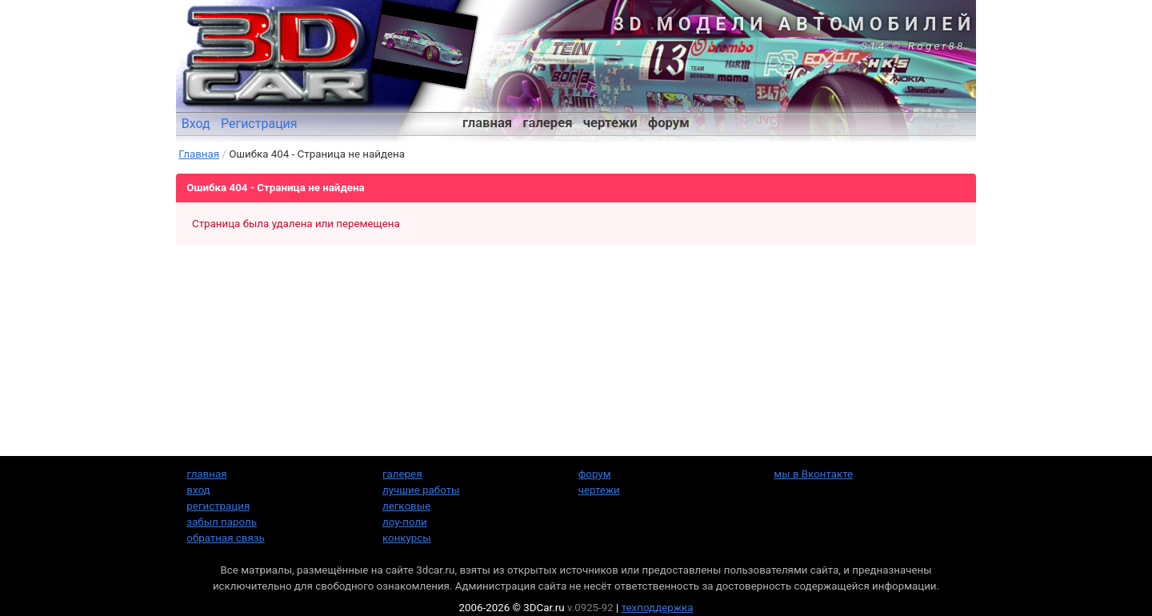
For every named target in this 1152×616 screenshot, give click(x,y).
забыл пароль (221, 522)
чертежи (610, 122)
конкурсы (406, 538)
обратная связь (225, 538)
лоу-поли (404, 522)
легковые (406, 506)
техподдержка (658, 608)
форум (669, 122)
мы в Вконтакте (813, 474)
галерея (548, 122)
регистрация (218, 506)
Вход (196, 123)
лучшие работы (420, 490)
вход (198, 490)
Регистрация (259, 123)
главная (487, 122)
